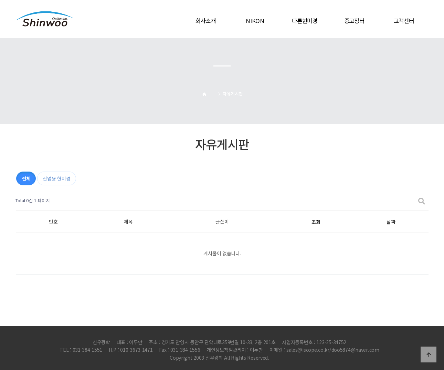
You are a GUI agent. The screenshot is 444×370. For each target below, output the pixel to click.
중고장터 (354, 21)
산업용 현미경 (56, 178)
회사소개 (205, 21)
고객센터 (404, 21)
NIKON (255, 21)
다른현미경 (304, 21)
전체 (26, 178)
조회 (315, 221)
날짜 (391, 221)
